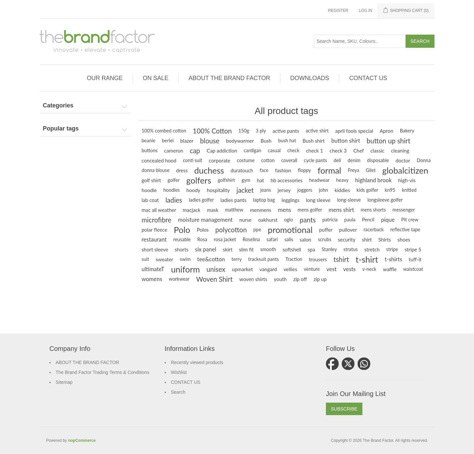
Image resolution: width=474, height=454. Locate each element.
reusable (182, 239)
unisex (215, 269)
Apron (386, 131)
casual (274, 150)
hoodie (149, 190)
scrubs (324, 239)
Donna (424, 160)
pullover (348, 230)
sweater (164, 259)
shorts (182, 249)
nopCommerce (82, 440)
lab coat (150, 200)
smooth (268, 249)
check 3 (338, 151)
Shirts (384, 239)
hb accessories (287, 180)
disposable (378, 160)
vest (331, 269)
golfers (198, 180)
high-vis (407, 180)
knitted (409, 190)
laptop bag (264, 200)
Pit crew (409, 219)
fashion (283, 170)
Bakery (407, 130)
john (323, 190)
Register (338, 10)
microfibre (156, 220)
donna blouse (156, 170)
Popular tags (61, 128)
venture (312, 269)
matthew (234, 210)
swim (185, 259)
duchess (209, 170)
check (293, 150)
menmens (260, 210)
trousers (318, 259)
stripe (392, 249)
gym (246, 180)
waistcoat (413, 269)
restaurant (154, 239)
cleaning (400, 151)
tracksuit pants (263, 259)
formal (329, 170)
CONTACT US (185, 382)
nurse (245, 220)
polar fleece (154, 230)
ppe (257, 229)
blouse (210, 141)
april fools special (354, 131)
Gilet (371, 170)
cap (195, 151)
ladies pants (234, 200)
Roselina (251, 239)
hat (260, 180)
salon (305, 239)
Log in (365, 10)
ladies (174, 200)
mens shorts (373, 210)
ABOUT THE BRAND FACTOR (87, 362)
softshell (291, 249)
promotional (290, 230)
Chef (358, 151)
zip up (320, 279)
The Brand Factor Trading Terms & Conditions (102, 372)
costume (245, 160)
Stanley (329, 249)
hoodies (171, 190)
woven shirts (253, 279)
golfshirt (226, 180)
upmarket (242, 269)
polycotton (231, 230)
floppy (304, 170)
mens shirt (341, 209)
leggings (290, 200)
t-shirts (393, 259)
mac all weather (159, 210)
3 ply (261, 130)
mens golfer (310, 210)
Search (178, 392)
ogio (288, 219)
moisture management (205, 219)
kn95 (390, 190)
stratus (350, 249)
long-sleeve (349, 200)
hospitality (218, 190)
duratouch (241, 170)
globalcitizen (405, 170)
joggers (304, 190)
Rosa (202, 239)
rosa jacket (225, 239)
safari (272, 239)
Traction (293, 259)
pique (388, 219)
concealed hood (159, 160)
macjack (191, 210)
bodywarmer (240, 141)
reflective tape (405, 229)
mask (213, 210)
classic (377, 151)
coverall (289, 160)
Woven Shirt (214, 279)
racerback (373, 229)
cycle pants (315, 160)
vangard (268, 269)
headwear (319, 180)
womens (152, 278)
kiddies (342, 190)
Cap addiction (222, 151)
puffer (325, 230)
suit (145, 259)
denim (354, 160)
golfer (174, 180)
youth (280, 279)
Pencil (368, 219)
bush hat (287, 140)
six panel (205, 249)
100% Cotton (212, 131)
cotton (268, 160)
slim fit (246, 249)
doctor (403, 160)
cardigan (252, 150)
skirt (227, 249)
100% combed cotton (164, 130)
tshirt (341, 259)
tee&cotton (211, 259)
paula (350, 219)
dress (182, 170)
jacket (245, 190)
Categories (58, 105)
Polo (182, 230)
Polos (203, 230)
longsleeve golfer (385, 200)
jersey (284, 190)
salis (288, 239)
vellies (290, 269)
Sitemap (64, 382)
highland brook (373, 180)
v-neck (369, 269)
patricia (330, 219)
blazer (187, 141)
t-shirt (367, 259)
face (264, 170)
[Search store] (360, 41)
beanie (148, 140)
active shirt (317, 130)
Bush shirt (314, 141)
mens (284, 209)
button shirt (345, 140)
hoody (193, 190)
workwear (179, 279)
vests (349, 269)
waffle (389, 269)
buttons (149, 150)
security (346, 239)
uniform (185, 269)
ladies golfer (201, 200)
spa (311, 249)
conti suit (192, 160)
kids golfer (367, 190)
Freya (353, 170)
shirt (367, 239)
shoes (404, 239)
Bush (265, 141)
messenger (403, 210)
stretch (372, 249)
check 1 (314, 151)
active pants (286, 131)
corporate (219, 160)
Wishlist (179, 372)
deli (337, 160)
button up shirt (388, 141)
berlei (167, 140)
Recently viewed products (197, 362)
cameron (173, 151)
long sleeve (318, 200)
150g (243, 130)
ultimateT (153, 269)
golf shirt (151, 180)
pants (308, 220)
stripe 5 (413, 249)
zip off (300, 279)
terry (236, 259)
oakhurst (267, 220)
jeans (265, 190)
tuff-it (415, 259)
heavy (342, 180)
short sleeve (155, 249)
